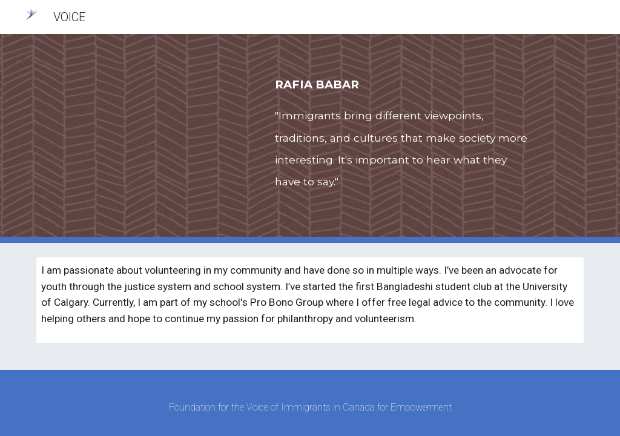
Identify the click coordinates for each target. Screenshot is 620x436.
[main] (403, 138)
